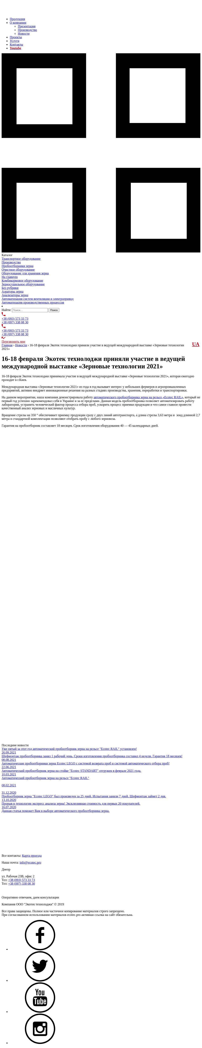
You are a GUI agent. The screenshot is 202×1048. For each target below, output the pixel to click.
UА (195, 344)
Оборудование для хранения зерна (25, 273)
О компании (18, 22)
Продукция (17, 19)
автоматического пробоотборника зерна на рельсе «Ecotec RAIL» (138, 397)
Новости (24, 33)
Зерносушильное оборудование (23, 284)
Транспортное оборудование (21, 258)
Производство (27, 30)
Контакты (16, 44)
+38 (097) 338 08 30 (15, 322)
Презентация (27, 26)
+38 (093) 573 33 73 (15, 318)
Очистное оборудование (18, 269)
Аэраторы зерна (12, 291)
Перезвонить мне (13, 341)
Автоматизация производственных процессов (33, 302)
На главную (10, 277)
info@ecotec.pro (30, 862)
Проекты (16, 37)
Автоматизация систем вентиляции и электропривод (37, 298)
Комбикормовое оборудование (22, 280)
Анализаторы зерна (15, 295)
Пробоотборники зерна (17, 266)
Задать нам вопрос (14, 890)
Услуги (14, 41)
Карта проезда (32, 855)
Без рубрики (10, 288)
